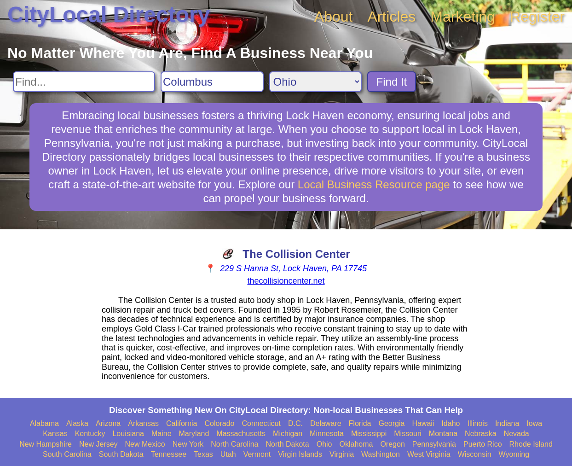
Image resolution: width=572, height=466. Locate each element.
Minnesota (327, 433)
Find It (391, 82)
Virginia (341, 454)
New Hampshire (45, 444)
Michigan (287, 433)
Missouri (408, 433)
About (333, 16)
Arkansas (143, 423)
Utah (228, 454)
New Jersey (98, 444)
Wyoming (514, 454)
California (181, 423)
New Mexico (145, 444)
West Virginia (429, 454)
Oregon (392, 444)
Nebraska (480, 433)
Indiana (507, 423)
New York (188, 444)
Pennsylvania (434, 444)
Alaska (77, 423)
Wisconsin (474, 454)
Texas (203, 454)
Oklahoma (356, 444)
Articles (391, 16)
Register (537, 16)
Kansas (55, 433)
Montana (443, 433)
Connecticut (261, 423)
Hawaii (423, 423)
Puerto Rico (482, 444)
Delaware (325, 423)
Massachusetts (241, 433)
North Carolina (234, 444)
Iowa (534, 423)
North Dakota (287, 444)
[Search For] (84, 81)
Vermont (257, 454)
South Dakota (121, 454)
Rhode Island (531, 444)
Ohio (324, 444)
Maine (161, 433)
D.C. (295, 423)
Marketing (462, 16)
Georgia (391, 423)
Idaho (450, 423)
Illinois (477, 423)
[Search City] (212, 81)
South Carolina (67, 454)
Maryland (194, 433)
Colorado (220, 423)
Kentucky (90, 433)
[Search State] (315, 81)
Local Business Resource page (374, 184)
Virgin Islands (300, 454)
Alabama (44, 423)
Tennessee (168, 454)
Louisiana (128, 433)
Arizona (108, 423)
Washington (380, 454)
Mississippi (369, 433)
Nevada (516, 433)
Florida (360, 423)
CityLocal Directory (108, 14)
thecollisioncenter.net (285, 280)
